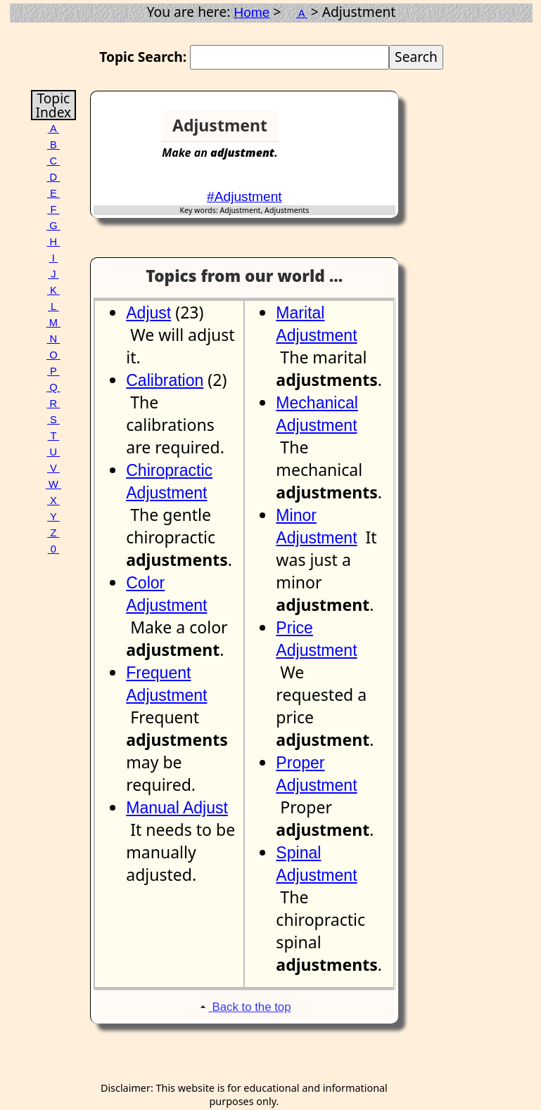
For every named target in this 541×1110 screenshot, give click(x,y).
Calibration (164, 380)
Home (251, 12)
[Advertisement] (344, 131)
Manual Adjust (177, 808)
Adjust (148, 313)
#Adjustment (244, 196)
